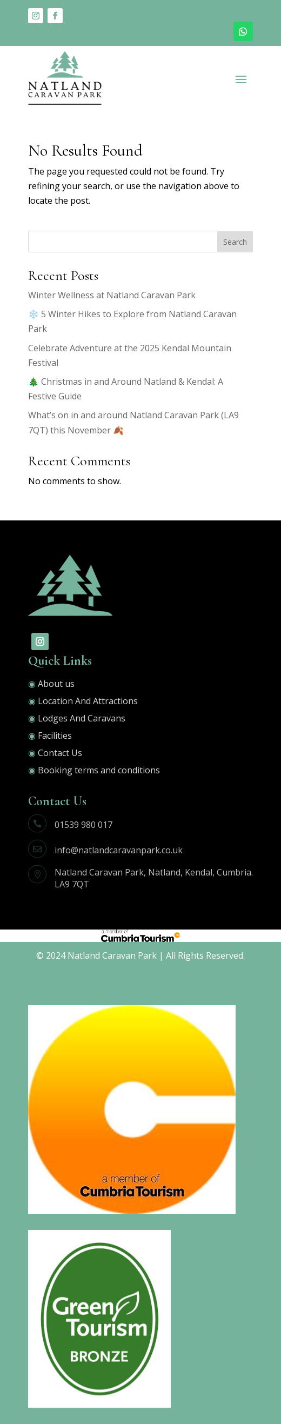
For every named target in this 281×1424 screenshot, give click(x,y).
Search (235, 242)
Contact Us (59, 753)
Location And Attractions (88, 701)
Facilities (55, 735)
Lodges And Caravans (81, 718)
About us (56, 684)
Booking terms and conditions (99, 770)
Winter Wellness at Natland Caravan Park (112, 295)
